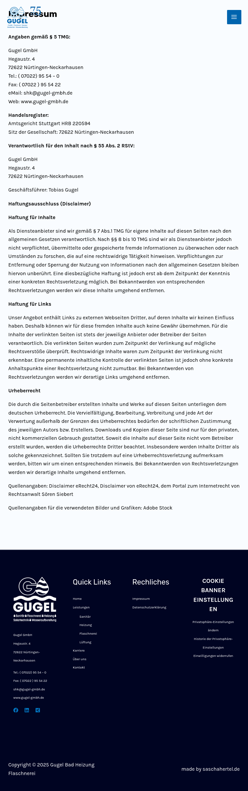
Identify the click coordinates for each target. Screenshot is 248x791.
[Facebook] (15, 710)
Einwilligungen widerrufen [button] (213, 656)
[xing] (37, 710)
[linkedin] (26, 710)
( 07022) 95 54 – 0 (33, 672)
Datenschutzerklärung (149, 607)
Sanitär (85, 617)
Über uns (79, 659)
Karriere (79, 651)
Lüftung (85, 642)
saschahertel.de (221, 769)
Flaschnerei (88, 634)
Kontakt (79, 668)
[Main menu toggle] (234, 17)
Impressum (141, 599)
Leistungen (81, 607)
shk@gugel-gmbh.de (29, 689)
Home (77, 599)
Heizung (85, 625)
